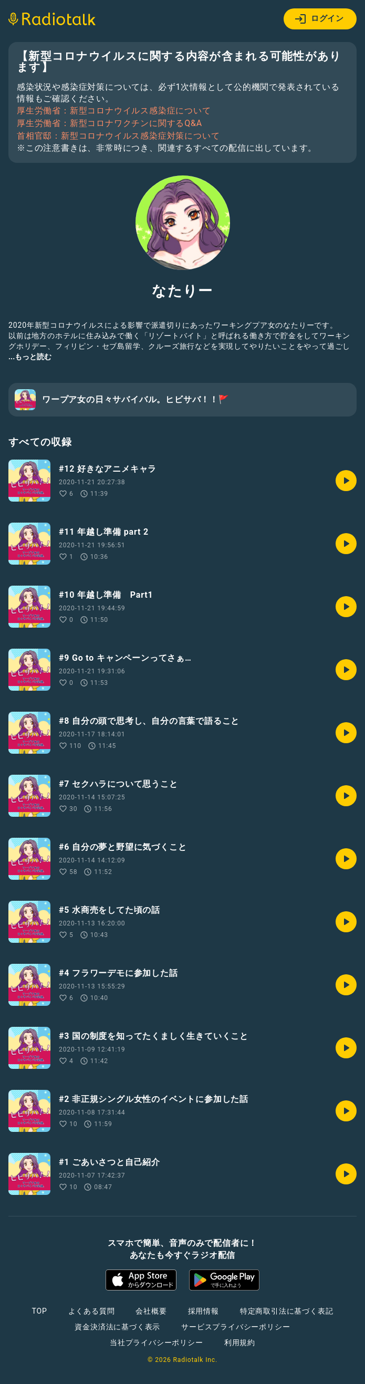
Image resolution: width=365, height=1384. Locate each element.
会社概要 (150, 1311)
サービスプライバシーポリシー (235, 1327)
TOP (39, 1311)
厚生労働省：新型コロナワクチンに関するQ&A (109, 123)
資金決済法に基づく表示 (117, 1327)
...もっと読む (29, 356)
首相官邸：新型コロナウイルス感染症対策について (118, 136)
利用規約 (239, 1342)
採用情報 (203, 1311)
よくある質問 (91, 1311)
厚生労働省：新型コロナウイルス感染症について (114, 111)
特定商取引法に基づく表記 (286, 1311)
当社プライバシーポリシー (156, 1342)
